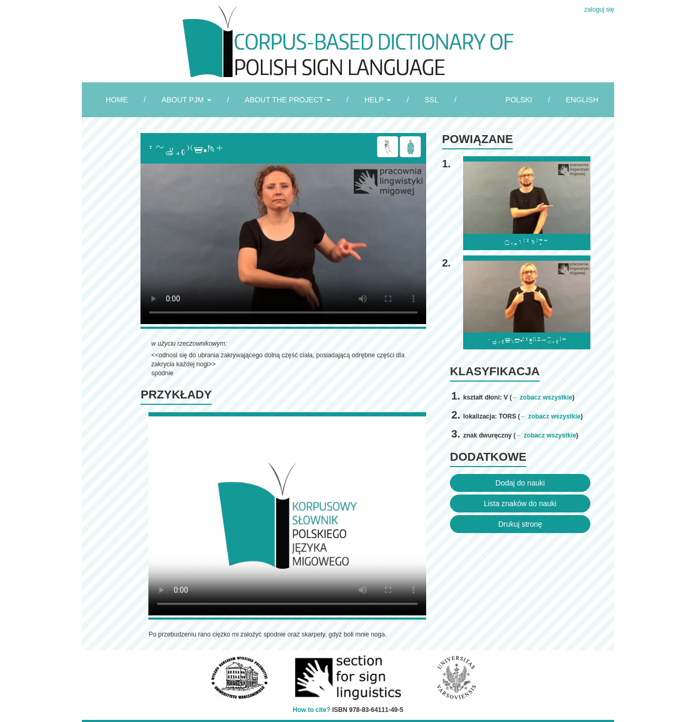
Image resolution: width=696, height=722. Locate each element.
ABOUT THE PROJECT (288, 100)
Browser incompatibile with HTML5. (283, 244)
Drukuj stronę (520, 524)
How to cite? (311, 710)
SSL (431, 100)
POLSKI (518, 100)
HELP (377, 100)
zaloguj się (599, 9)
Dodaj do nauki (519, 483)
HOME (117, 100)
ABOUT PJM (186, 100)
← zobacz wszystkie (542, 397)
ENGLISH (582, 100)
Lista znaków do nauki (520, 503)
